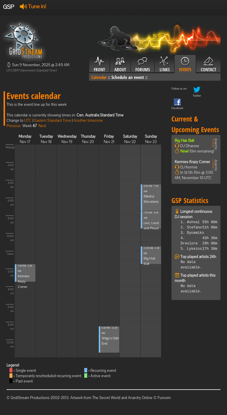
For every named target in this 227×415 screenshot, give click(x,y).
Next (42, 125)
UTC (28, 120)
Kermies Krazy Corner (23, 281)
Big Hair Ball (184, 140)
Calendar (99, 77)
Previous (14, 125)
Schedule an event (127, 77)
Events (185, 64)
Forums (142, 64)
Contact (208, 64)
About (120, 64)
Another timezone (88, 120)
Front (99, 64)
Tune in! (33, 6)
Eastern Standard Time (52, 120)
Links (164, 64)
